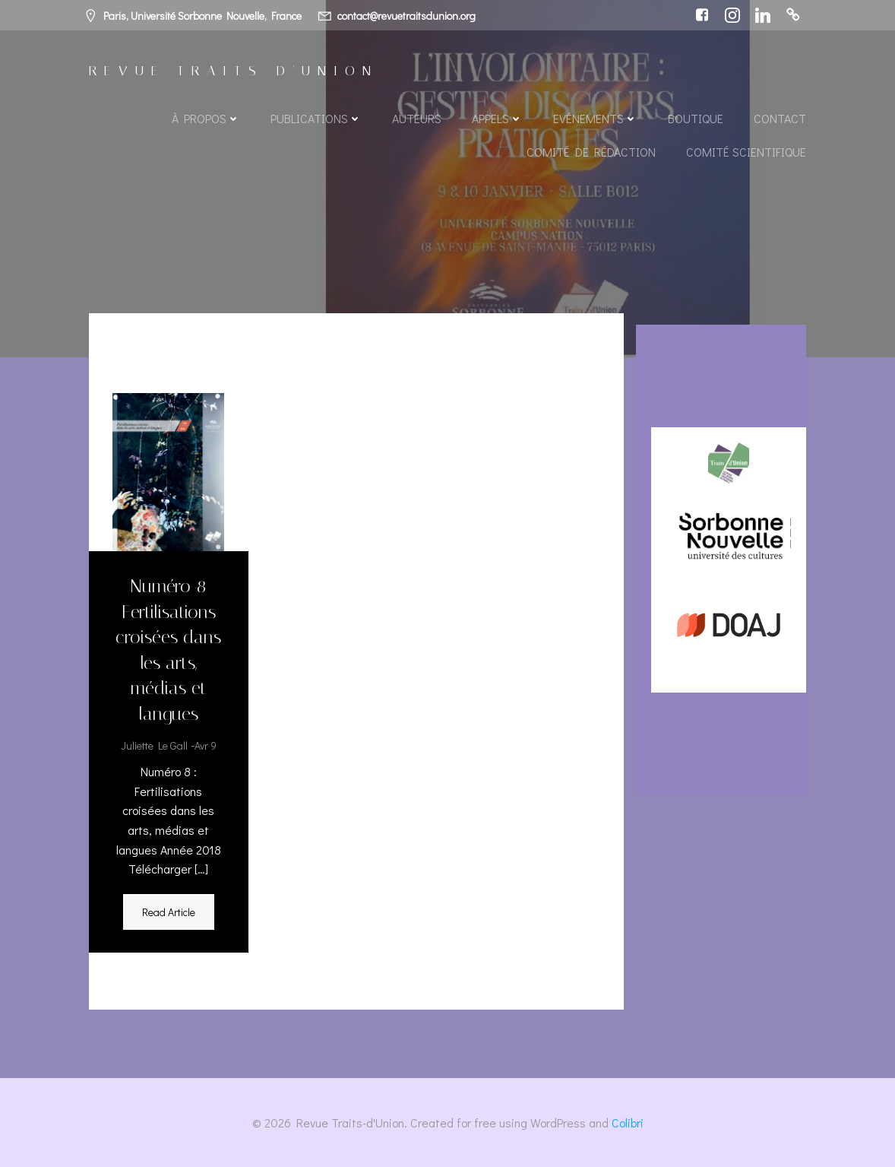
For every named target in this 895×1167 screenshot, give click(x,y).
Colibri (628, 1123)
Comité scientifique (746, 152)
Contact (780, 118)
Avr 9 (205, 745)
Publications (316, 118)
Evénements (595, 118)
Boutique (695, 118)
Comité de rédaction (591, 152)
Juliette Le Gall (154, 745)
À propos (206, 118)
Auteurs (416, 118)
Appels (497, 118)
